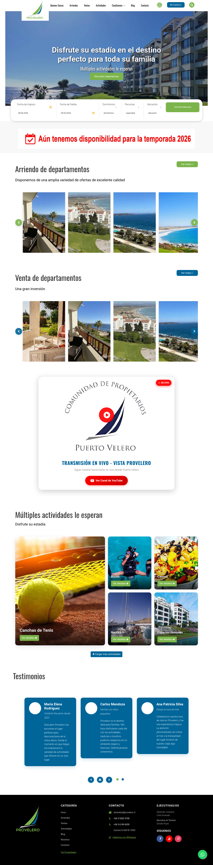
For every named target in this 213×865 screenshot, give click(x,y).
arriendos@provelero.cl (124, 812)
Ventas (87, 5)
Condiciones (118, 5)
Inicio (63, 812)
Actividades (101, 5)
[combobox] (110, 113)
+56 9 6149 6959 (121, 824)
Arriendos (73, 5)
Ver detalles (29, 637)
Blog (133, 5)
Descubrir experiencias (106, 76)
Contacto (145, 5)
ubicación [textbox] (152, 113)
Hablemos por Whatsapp (122, 837)
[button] (173, 5)
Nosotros (65, 839)
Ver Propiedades (68, 852)
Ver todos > (187, 164)
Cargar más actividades (107, 654)
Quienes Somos (57, 5)
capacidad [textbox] (130, 113)
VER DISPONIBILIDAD (182, 107)
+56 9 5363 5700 (121, 818)
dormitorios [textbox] (109, 113)
